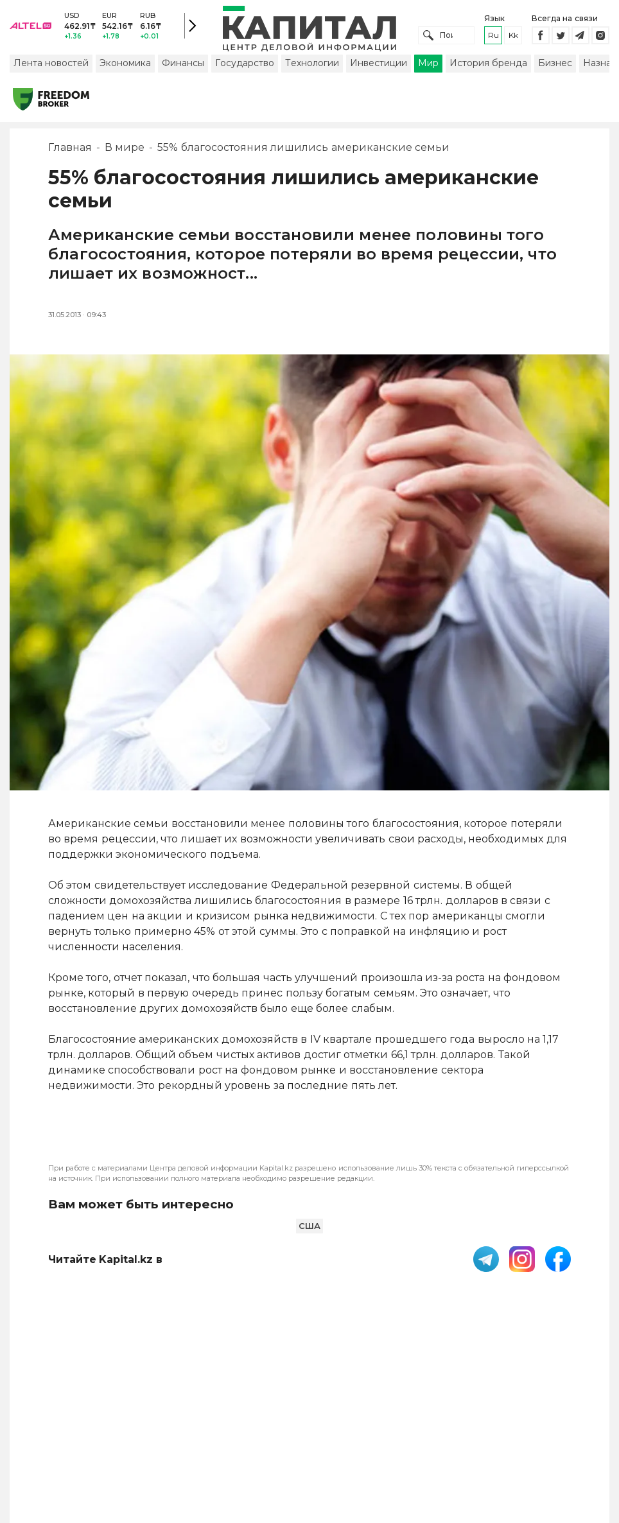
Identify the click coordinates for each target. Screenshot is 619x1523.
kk (513, 37)
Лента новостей (51, 66)
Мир (428, 66)
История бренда (488, 66)
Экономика (125, 66)
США (309, 1229)
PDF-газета (189, 1417)
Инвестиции (378, 66)
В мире (124, 150)
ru (493, 37)
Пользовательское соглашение (278, 1417)
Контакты (395, 1410)
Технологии (312, 66)
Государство (244, 66)
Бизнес (555, 66)
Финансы (183, 66)
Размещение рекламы (464, 1417)
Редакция (559, 1410)
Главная (70, 150)
